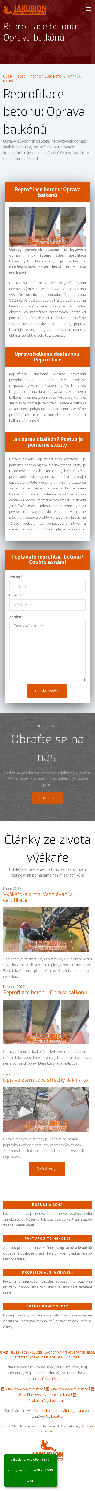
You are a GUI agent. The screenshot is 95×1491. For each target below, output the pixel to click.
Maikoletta (54, 1416)
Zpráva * (16, 617)
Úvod (7, 76)
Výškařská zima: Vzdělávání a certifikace (38, 901)
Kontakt (47, 801)
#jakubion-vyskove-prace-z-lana (44, 1395)
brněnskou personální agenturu (59, 1410)
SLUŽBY (16, 1352)
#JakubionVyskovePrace (24, 1389)
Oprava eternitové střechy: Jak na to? (47, 1085)
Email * (15, 595)
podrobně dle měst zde (47, 1379)
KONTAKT (21, 1357)
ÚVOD (4, 1352)
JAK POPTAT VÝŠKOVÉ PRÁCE (65, 1352)
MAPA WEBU (72, 1357)
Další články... (47, 1169)
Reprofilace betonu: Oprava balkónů (45, 995)
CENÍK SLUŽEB (33, 1352)
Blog (21, 76)
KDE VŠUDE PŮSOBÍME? (46, 1357)
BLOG (91, 1352)
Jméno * (15, 577)
